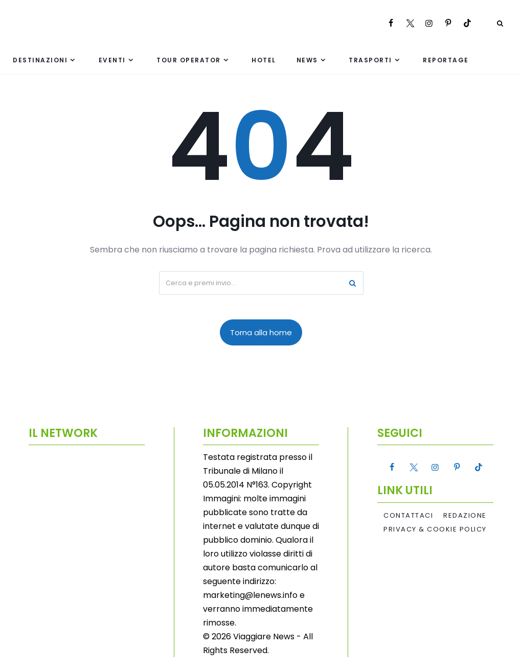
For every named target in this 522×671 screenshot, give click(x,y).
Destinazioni (40, 60)
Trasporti (370, 60)
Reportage (446, 60)
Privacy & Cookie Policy (435, 529)
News (307, 60)
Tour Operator (188, 60)
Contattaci (408, 515)
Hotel (264, 60)
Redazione (465, 515)
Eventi (112, 60)
